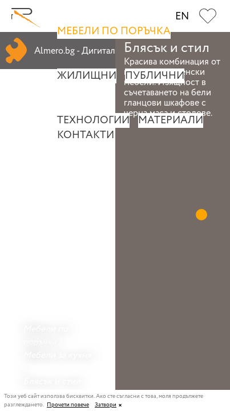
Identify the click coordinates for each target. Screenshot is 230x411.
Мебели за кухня (57, 355)
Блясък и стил (51, 381)
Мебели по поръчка (114, 31)
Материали (170, 120)
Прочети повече (68, 405)
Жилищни (86, 75)
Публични (154, 75)
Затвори (105, 405)
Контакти (85, 135)
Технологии (93, 120)
